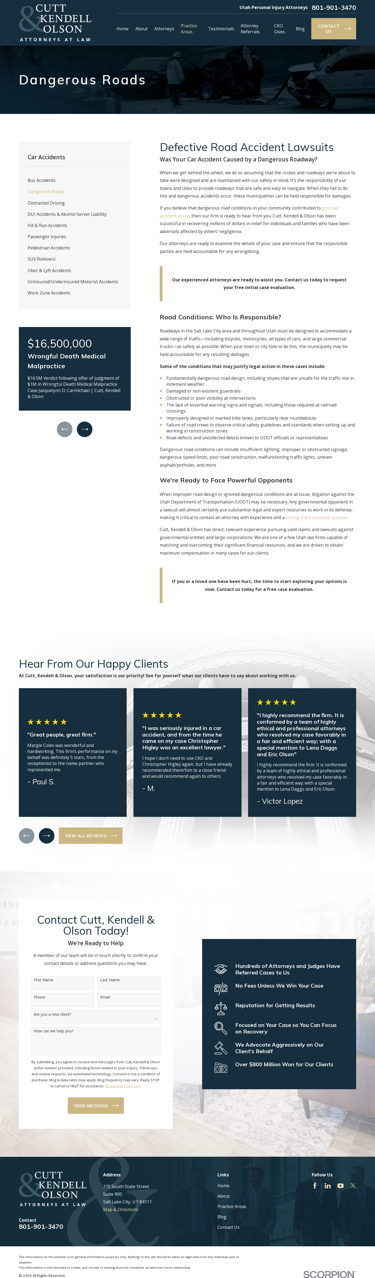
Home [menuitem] (123, 29)
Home (223, 1186)
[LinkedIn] (328, 1186)
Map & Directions (120, 1209)
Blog (221, 1217)
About (223, 1196)
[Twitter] (353, 1186)
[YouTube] (341, 1186)
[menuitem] (75, 180)
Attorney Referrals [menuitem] (250, 29)
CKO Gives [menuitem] (279, 29)
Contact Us (228, 1227)
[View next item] (84, 429)
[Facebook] (315, 1186)
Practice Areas (231, 1206)
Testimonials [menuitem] (221, 29)
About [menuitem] (141, 29)
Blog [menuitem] (300, 29)
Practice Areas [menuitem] (189, 29)
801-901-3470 (334, 7)
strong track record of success (316, 517)
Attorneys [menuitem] (164, 29)
